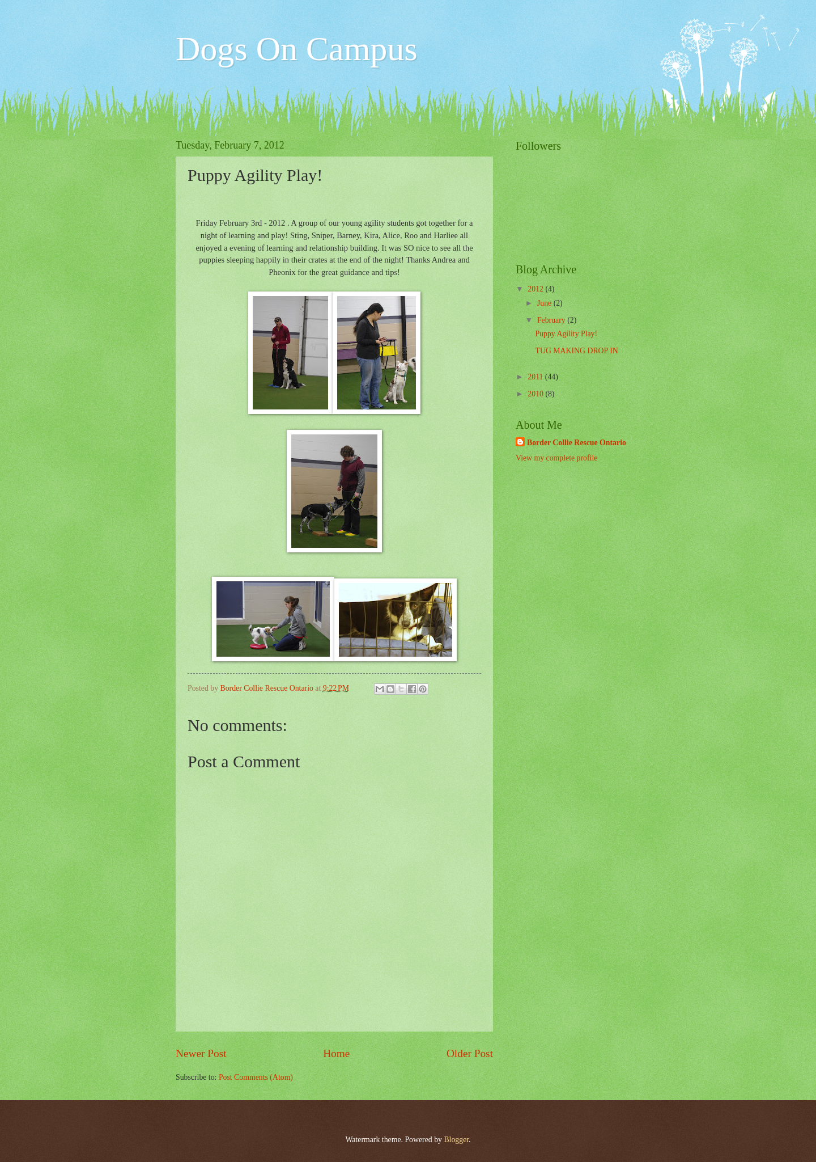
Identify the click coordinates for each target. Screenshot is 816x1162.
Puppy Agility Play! (566, 333)
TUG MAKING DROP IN (576, 351)
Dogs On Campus (297, 48)
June (545, 303)
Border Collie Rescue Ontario (576, 442)
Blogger (456, 1139)
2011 (536, 377)
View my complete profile (556, 458)
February (552, 320)
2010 (536, 394)
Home (336, 1053)
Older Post (470, 1053)
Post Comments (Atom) (256, 1077)
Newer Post (201, 1053)
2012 (536, 289)
